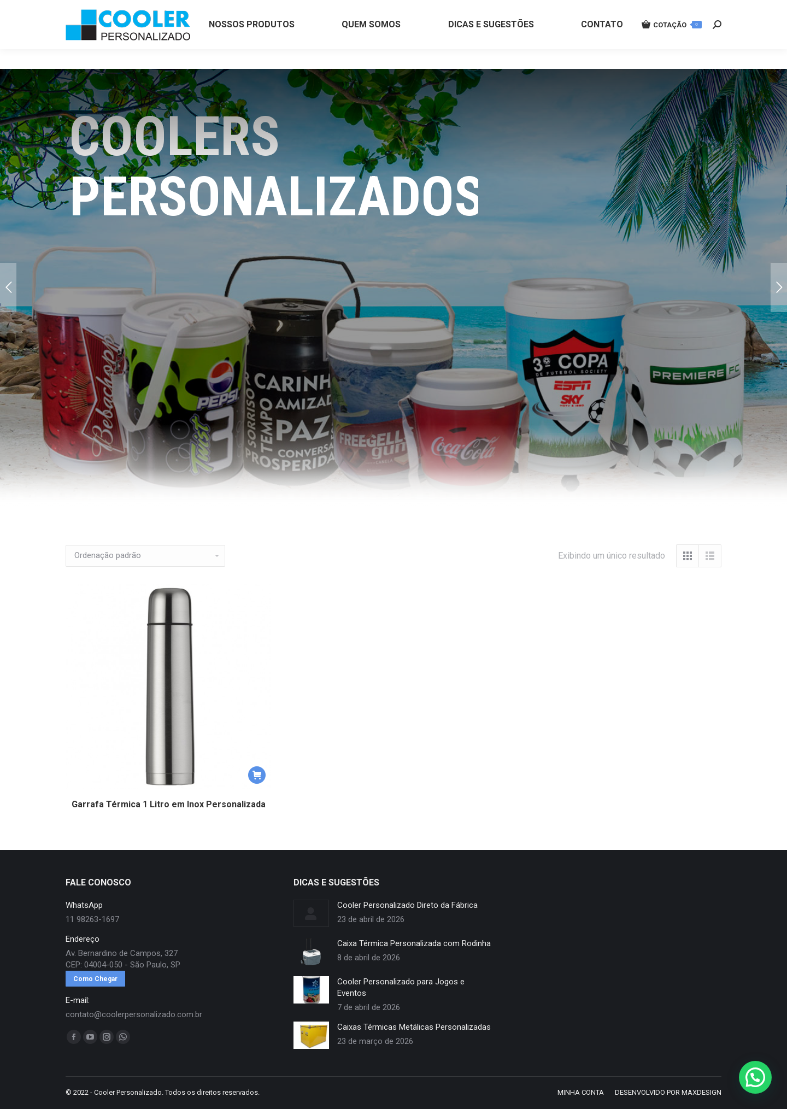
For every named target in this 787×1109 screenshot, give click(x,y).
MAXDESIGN (701, 1092)
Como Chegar (95, 979)
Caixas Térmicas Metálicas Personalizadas (414, 1027)
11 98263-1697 (248, 9)
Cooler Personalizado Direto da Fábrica (407, 905)
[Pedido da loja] (145, 556)
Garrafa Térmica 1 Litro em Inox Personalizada (169, 804)
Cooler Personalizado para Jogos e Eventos (401, 987)
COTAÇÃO (672, 44)
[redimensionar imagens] (311, 913)
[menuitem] (251, 44)
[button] (257, 775)
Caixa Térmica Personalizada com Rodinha (414, 943)
